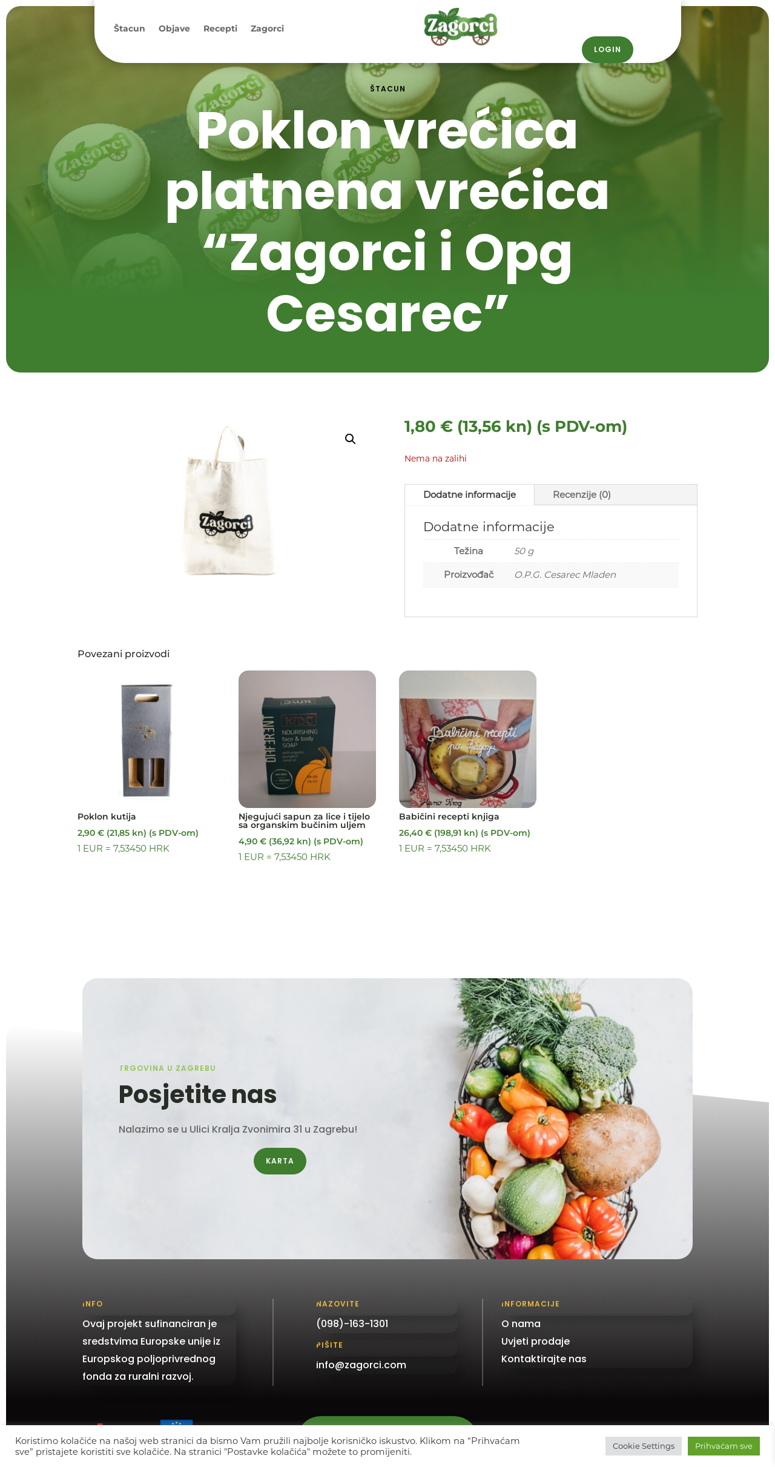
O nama (521, 1324)
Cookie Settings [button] (643, 1446)
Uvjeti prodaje (535, 1341)
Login (607, 49)
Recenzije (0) (582, 494)
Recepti (220, 29)
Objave (174, 29)
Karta (280, 1161)
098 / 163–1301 (629, 9)
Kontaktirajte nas (544, 1359)
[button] (350, 439)
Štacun (129, 29)
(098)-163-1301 (352, 1324)
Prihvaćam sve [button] (724, 1446)
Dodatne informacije (469, 494)
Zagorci (267, 29)
